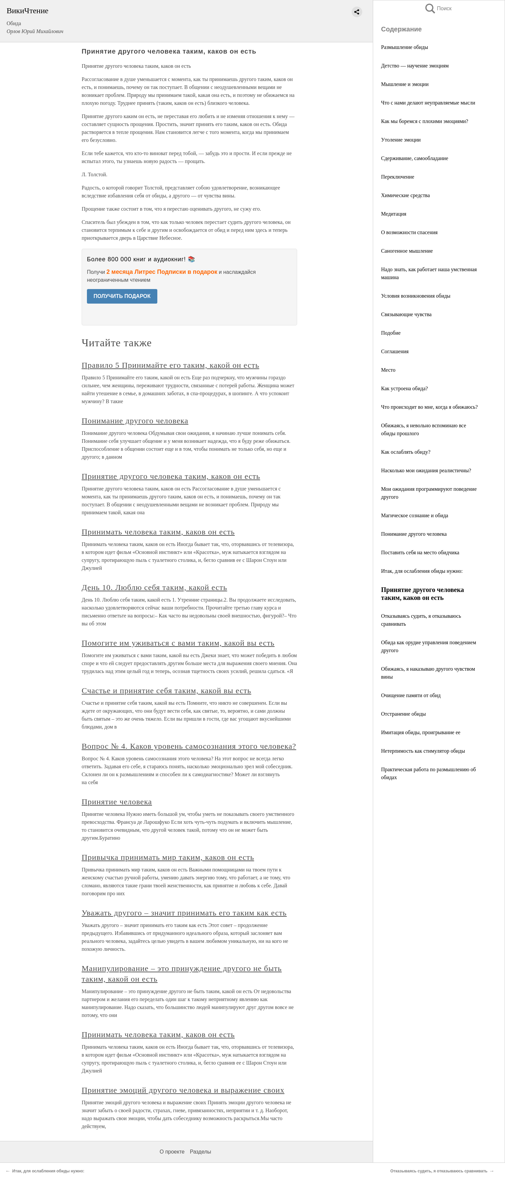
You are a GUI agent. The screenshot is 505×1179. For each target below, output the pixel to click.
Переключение (397, 177)
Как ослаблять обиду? (405, 452)
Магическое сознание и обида (414, 515)
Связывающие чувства (406, 314)
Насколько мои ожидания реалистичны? (426, 470)
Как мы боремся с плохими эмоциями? (424, 121)
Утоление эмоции (401, 140)
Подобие (391, 333)
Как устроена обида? (404, 388)
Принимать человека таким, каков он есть (158, 531)
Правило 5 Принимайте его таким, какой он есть (170, 365)
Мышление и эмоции (405, 84)
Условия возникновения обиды (415, 296)
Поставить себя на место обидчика (420, 552)
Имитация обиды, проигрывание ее (420, 732)
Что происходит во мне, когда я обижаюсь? (429, 407)
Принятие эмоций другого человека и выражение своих (183, 1090)
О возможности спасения (409, 232)
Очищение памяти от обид (411, 695)
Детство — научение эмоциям (415, 65)
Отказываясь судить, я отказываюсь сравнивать (438, 1171)
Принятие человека (117, 801)
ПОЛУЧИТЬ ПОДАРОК (122, 296)
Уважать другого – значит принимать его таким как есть (184, 912)
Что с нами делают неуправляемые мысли (428, 102)
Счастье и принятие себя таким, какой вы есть (166, 690)
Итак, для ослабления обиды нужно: (422, 571)
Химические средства (405, 195)
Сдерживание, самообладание (414, 158)
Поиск (438, 8)
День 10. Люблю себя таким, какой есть (154, 587)
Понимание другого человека (414, 534)
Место (388, 370)
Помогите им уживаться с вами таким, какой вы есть (178, 643)
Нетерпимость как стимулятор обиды (423, 751)
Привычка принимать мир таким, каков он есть (168, 857)
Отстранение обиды (403, 714)
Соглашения (394, 351)
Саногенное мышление (407, 251)
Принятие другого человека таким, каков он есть (171, 476)
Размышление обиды (404, 47)
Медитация (393, 214)
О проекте (172, 1152)
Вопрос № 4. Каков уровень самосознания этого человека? (189, 746)
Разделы (200, 1152)
